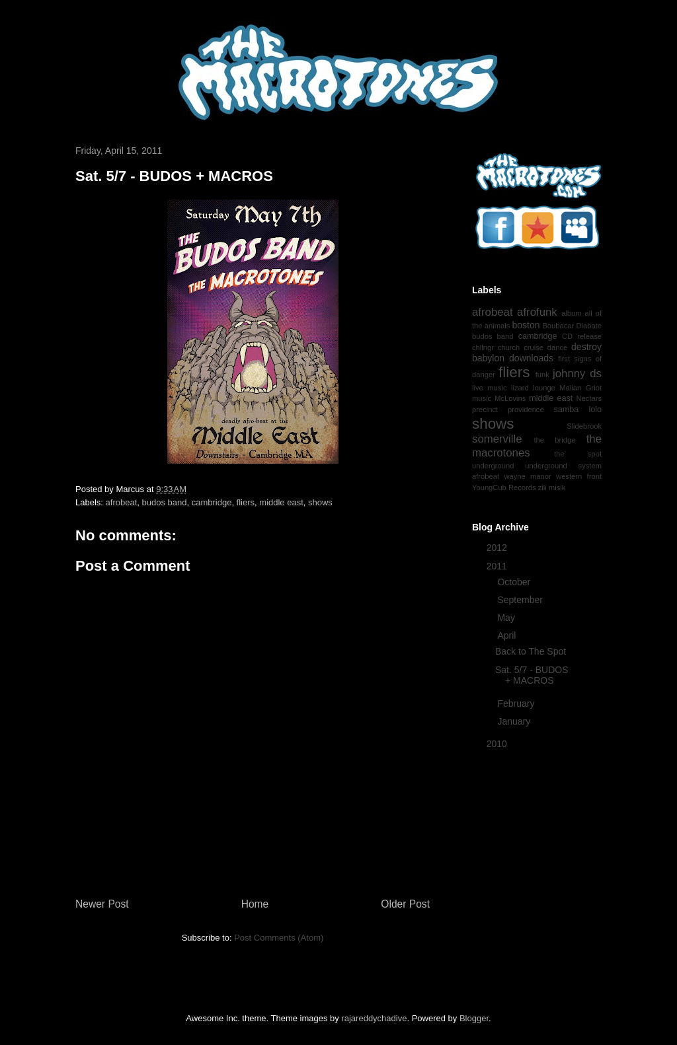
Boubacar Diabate (572, 326)
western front (579, 476)
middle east (281, 502)
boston (525, 325)
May (507, 617)
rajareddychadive (374, 1018)
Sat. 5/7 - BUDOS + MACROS (531, 675)
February (517, 703)
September (521, 600)
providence (526, 410)
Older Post (405, 904)
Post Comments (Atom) (278, 938)
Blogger (474, 1018)
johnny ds (577, 373)
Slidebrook (584, 426)
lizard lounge (533, 388)
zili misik (552, 487)
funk (542, 374)
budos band (163, 502)
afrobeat (122, 502)
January (515, 721)
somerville (497, 439)
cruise (533, 347)
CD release (582, 336)
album (571, 313)
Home (255, 904)
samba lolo (577, 409)
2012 (498, 547)
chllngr (483, 347)
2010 (498, 744)
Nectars (589, 398)
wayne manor (527, 476)
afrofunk (537, 312)
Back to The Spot (530, 651)
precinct (485, 410)
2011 (498, 566)
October (515, 582)
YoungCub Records (504, 487)
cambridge (212, 502)
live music (489, 388)
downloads (531, 358)
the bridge (554, 440)
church (509, 347)
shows (320, 502)
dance (557, 347)
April (507, 635)
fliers (246, 502)
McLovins (510, 398)
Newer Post (102, 904)
